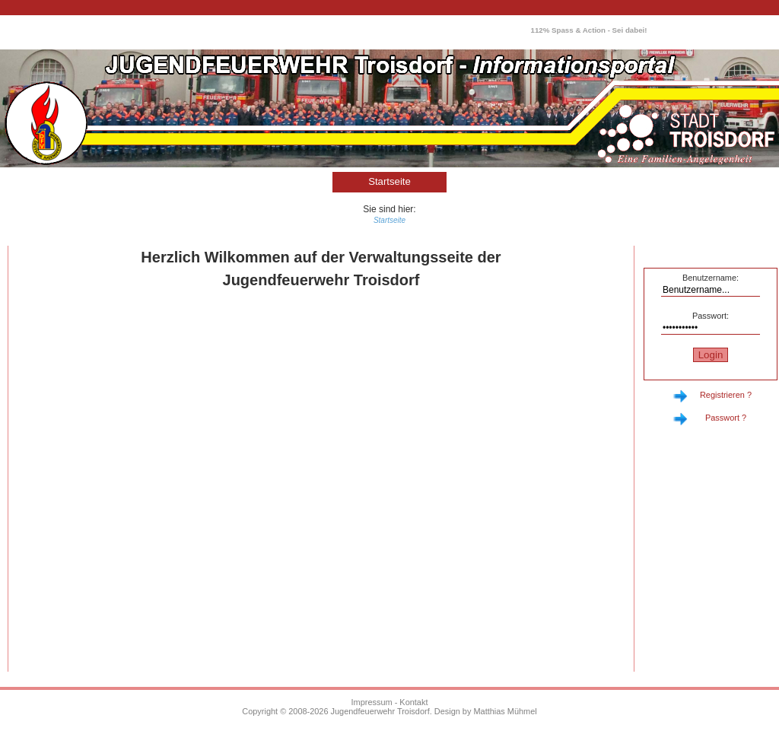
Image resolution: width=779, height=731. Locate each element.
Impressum (372, 702)
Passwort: (710, 315)
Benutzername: (710, 277)
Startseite (389, 181)
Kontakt (413, 702)
